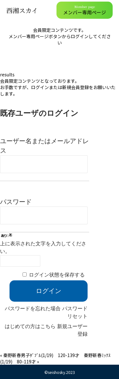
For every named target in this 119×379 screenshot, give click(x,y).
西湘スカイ (22, 10)
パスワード (16, 201)
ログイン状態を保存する (57, 274)
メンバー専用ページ (84, 10)
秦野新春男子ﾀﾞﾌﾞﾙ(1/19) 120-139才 (43, 355)
